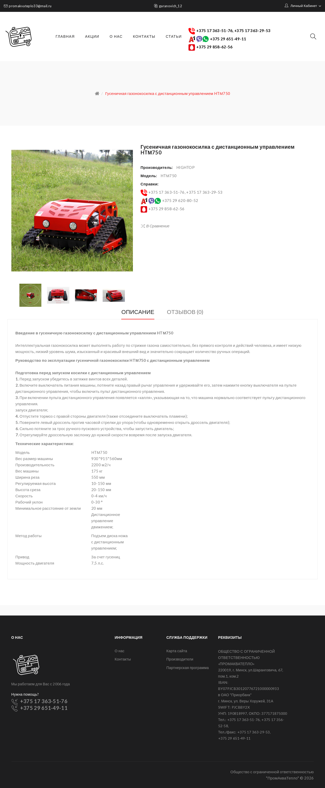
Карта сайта (177, 651)
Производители (180, 659)
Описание (137, 311)
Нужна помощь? (25, 694)
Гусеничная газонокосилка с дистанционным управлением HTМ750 (167, 93)
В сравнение (158, 225)
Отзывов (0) (185, 311)
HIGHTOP (185, 167)
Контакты (123, 659)
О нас (120, 651)
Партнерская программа (188, 667)
